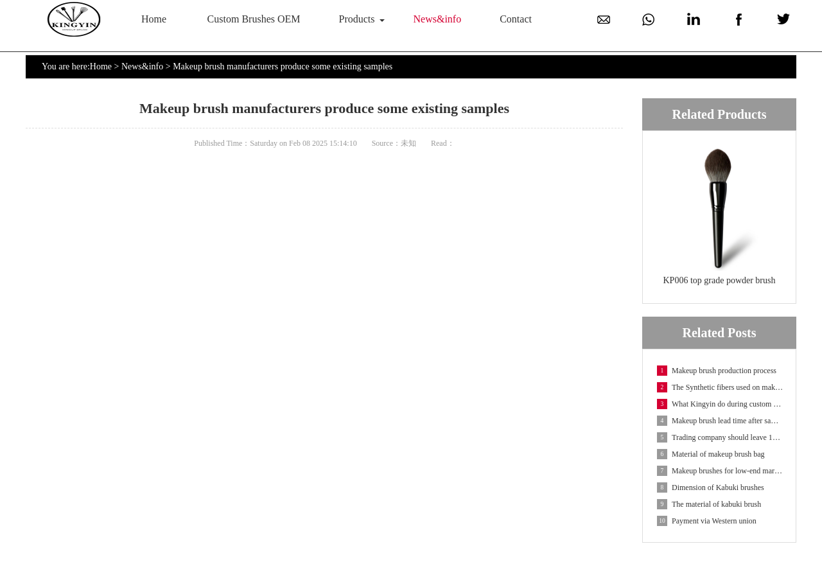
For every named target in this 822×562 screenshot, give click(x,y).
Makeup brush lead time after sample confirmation (720, 421)
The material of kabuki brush (709, 504)
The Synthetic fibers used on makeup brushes (720, 387)
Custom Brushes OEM (254, 18)
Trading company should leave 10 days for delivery (720, 437)
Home (153, 18)
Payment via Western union (706, 521)
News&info (438, 18)
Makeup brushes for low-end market (720, 471)
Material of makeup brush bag (711, 454)
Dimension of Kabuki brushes (710, 487)
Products (357, 18)
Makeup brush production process (716, 370)
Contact (516, 18)
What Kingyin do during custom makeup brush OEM (720, 404)
